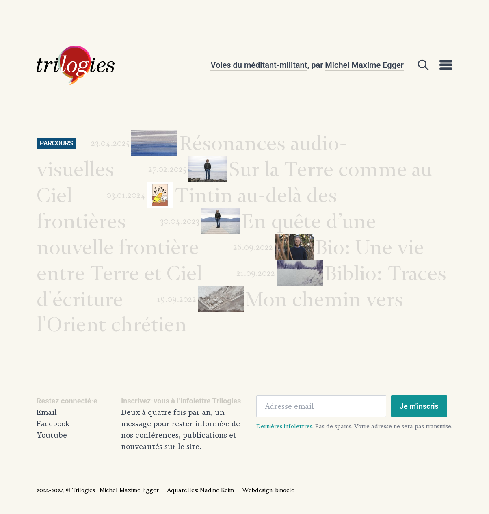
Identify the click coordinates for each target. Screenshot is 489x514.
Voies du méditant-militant (258, 65)
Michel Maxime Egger (364, 65)
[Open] (423, 65)
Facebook (53, 423)
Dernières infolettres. (285, 426)
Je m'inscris (419, 406)
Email (47, 412)
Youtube (52, 435)
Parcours (56, 143)
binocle (284, 490)
